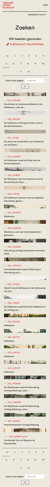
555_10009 (13, 284)
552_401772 (14, 337)
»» (28, 71)
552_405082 (14, 228)
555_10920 (13, 303)
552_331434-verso (18, 436)
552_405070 (14, 212)
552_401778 (14, 368)
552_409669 (14, 100)
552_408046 (14, 383)
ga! (25, 86)
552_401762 (14, 321)
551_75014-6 (14, 265)
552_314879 (14, 175)
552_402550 (14, 246)
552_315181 (14, 193)
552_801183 (14, 119)
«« (7, 55)
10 (43, 63)
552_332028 (14, 156)
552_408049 (14, 402)
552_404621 (14, 421)
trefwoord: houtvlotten (25, 44)
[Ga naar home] (8, 5)
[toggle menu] (45, 5)
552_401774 (14, 352)
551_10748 (13, 137)
